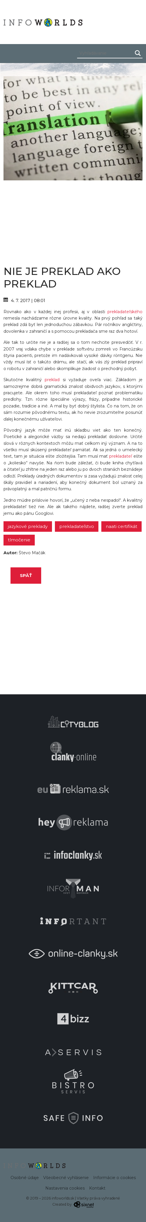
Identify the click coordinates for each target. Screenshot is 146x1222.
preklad (52, 379)
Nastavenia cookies (65, 1188)
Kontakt (97, 1188)
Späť (26, 575)
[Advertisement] (73, 221)
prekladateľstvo (76, 526)
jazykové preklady (28, 526)
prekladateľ (120, 456)
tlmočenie (19, 540)
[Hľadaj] (137, 53)
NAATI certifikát (121, 526)
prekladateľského (124, 311)
